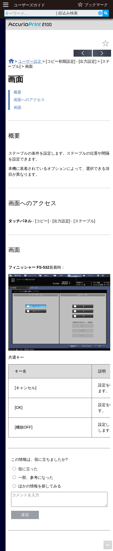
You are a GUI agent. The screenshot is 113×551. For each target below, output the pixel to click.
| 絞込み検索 (67, 13)
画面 (17, 107)
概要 (17, 92)
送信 (25, 517)
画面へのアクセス (29, 99)
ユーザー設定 (30, 61)
